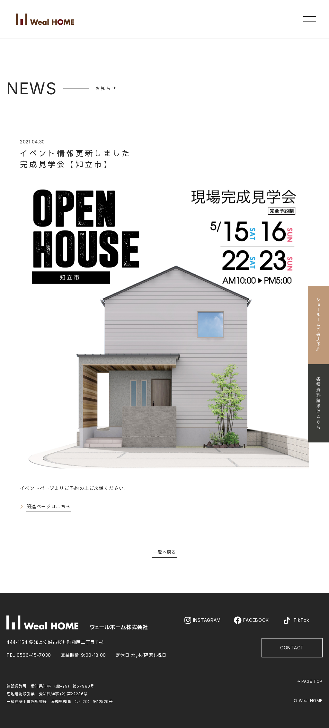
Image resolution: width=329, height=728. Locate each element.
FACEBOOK (251, 620)
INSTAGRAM (202, 620)
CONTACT (292, 647)
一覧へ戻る (164, 552)
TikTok (295, 620)
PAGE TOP (310, 681)
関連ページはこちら (48, 506)
